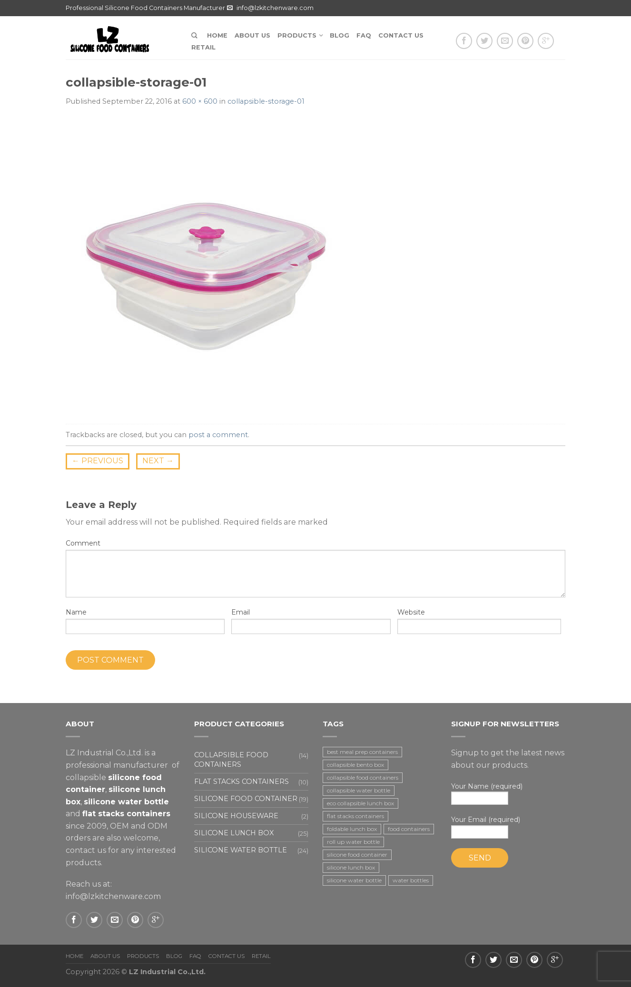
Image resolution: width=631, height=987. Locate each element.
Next (158, 460)
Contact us (401, 35)
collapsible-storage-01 (266, 101)
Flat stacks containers (241, 781)
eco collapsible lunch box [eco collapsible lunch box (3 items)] (360, 803)
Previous (97, 460)
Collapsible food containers (231, 759)
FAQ (363, 35)
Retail (203, 47)
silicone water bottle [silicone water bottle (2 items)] (354, 880)
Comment (83, 543)
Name (76, 612)
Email (240, 612)
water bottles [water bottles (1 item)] (411, 880)
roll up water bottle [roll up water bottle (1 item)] (353, 841)
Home (217, 35)
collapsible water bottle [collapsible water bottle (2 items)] (358, 790)
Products (296, 35)
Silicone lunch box (234, 833)
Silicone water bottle (240, 850)
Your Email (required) (508, 827)
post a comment (218, 434)
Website (411, 612)
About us (252, 35)
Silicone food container (245, 798)
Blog (339, 35)
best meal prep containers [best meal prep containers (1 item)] (362, 751)
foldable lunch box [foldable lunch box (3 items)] (352, 828)
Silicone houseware (236, 815)
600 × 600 (199, 101)
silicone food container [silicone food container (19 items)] (357, 854)
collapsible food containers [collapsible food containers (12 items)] (362, 777)
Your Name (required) (508, 793)
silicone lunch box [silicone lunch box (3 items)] (351, 867)
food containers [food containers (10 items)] (409, 828)
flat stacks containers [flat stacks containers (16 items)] (355, 816)
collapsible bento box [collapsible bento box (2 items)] (355, 764)
